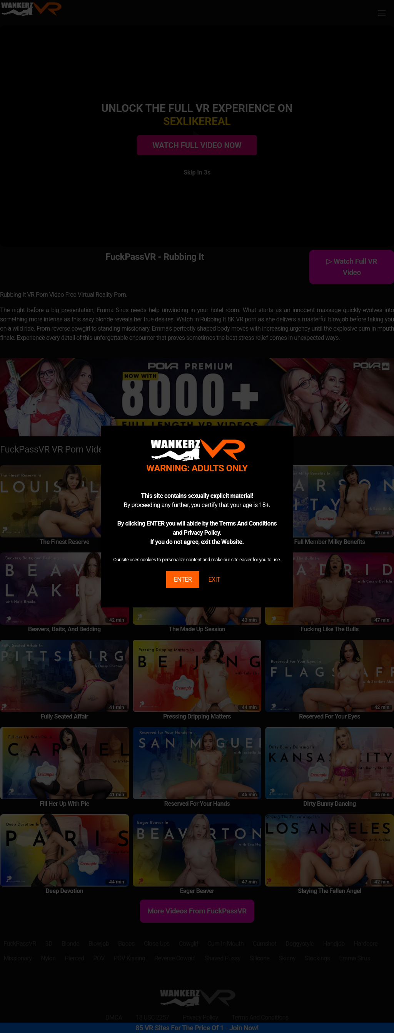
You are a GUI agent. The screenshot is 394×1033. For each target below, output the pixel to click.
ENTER (183, 579)
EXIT (214, 579)
